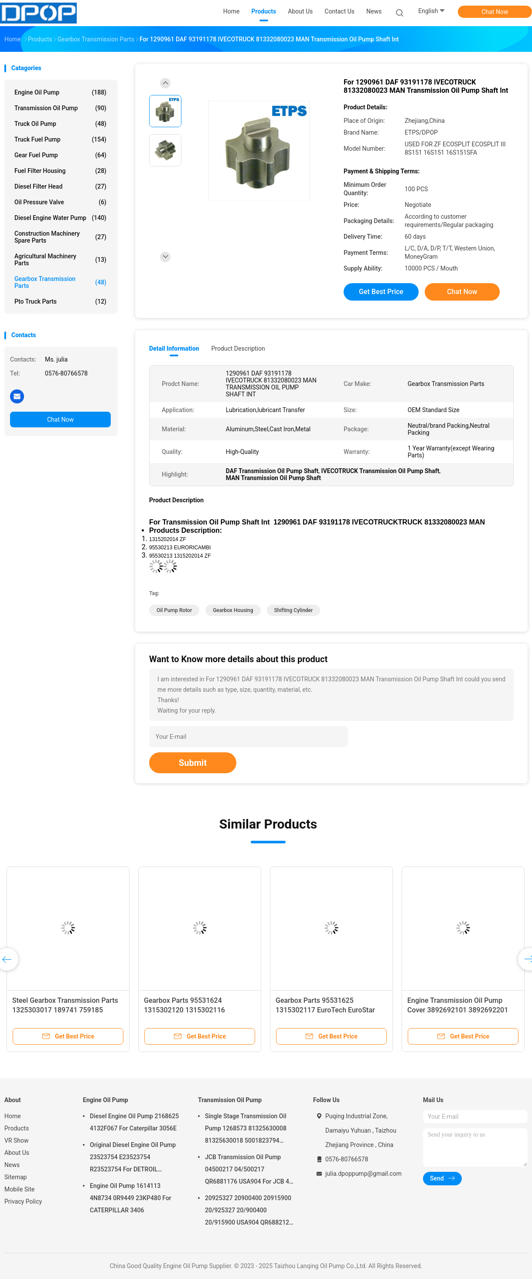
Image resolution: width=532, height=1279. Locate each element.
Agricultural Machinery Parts (60, 260)
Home (12, 1116)
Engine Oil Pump (60, 92)
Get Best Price (381, 292)
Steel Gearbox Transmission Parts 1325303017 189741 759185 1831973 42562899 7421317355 (65, 1010)
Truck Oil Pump (60, 123)
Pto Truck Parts (60, 301)
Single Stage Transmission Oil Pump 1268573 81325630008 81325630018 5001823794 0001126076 (245, 1130)
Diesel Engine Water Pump (60, 217)
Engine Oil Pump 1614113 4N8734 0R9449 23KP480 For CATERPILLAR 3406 (130, 1198)
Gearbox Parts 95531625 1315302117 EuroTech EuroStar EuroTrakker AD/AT (325, 1010)
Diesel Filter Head (60, 186)
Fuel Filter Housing (60, 170)
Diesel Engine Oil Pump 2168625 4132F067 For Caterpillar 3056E (134, 1122)
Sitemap (15, 1177)
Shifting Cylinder (293, 610)
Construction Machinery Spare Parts (60, 237)
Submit (193, 763)
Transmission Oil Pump (60, 108)
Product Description (238, 348)
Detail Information (174, 348)
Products (16, 1128)
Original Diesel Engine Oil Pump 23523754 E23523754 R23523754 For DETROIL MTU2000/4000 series (133, 1158)
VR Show (16, 1140)
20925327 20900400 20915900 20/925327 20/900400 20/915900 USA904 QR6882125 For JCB (249, 1211)
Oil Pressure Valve (60, 202)
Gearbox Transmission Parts (60, 282)
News (12, 1164)
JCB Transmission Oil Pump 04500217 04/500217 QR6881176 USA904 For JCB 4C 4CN (249, 1171)
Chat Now (495, 11)
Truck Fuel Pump (60, 139)
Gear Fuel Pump (60, 155)
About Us (16, 1152)
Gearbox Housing (233, 610)
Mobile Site (19, 1189)
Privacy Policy (23, 1201)
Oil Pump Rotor (174, 610)
